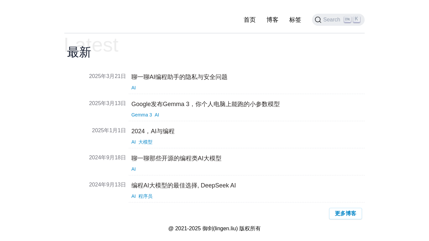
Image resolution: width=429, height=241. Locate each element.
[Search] (338, 20)
